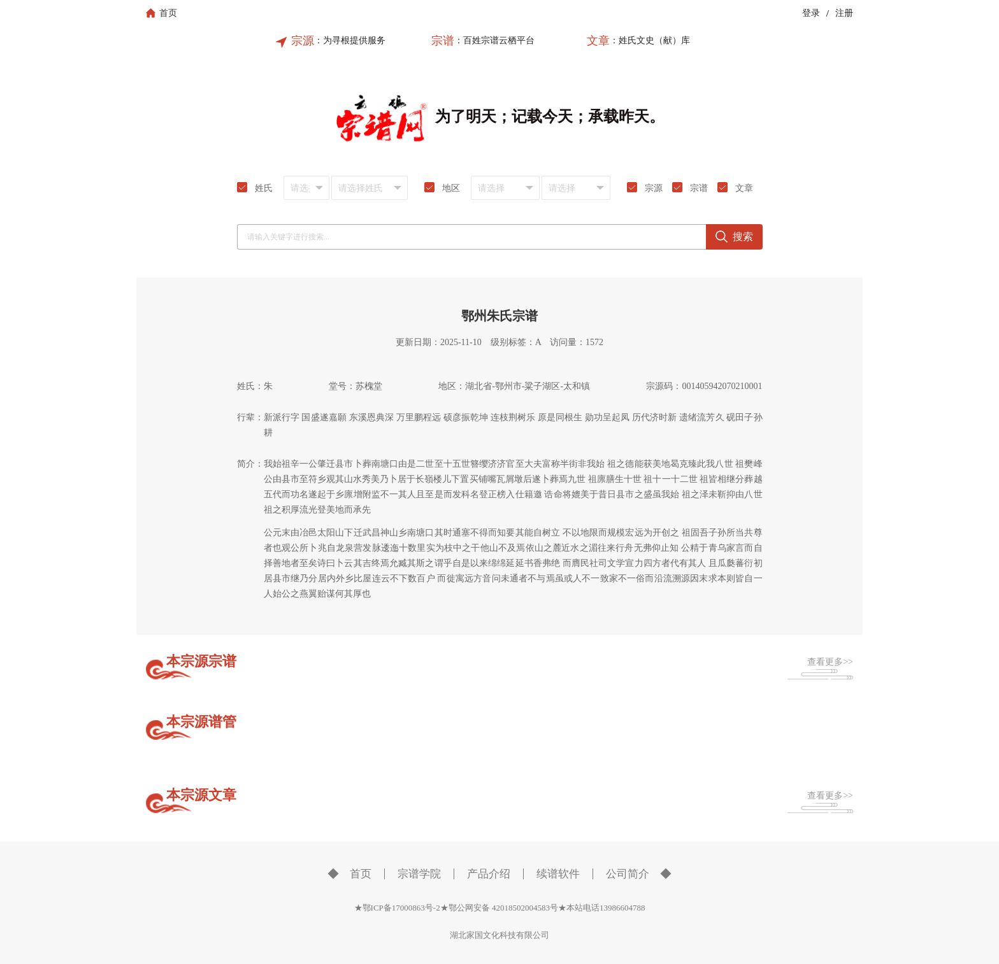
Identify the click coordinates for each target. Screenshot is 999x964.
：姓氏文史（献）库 (650, 40)
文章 (598, 40)
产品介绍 (488, 874)
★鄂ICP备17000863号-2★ (401, 907)
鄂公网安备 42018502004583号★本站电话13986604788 (547, 907)
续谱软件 (558, 874)
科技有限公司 (524, 935)
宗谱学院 (419, 874)
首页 (360, 874)
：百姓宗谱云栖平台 (494, 40)
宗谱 (442, 40)
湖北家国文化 (475, 935)
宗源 (302, 40)
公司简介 (627, 874)
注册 (844, 13)
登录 (811, 13)
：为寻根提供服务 (349, 40)
